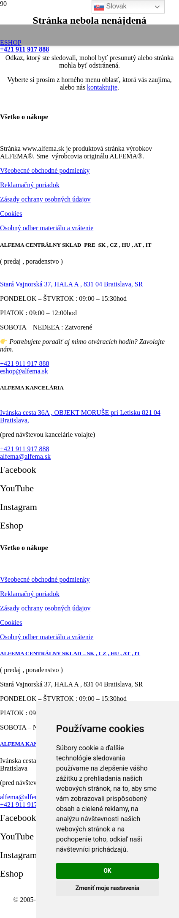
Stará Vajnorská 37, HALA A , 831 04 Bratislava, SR (71, 284)
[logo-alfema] (67, 45)
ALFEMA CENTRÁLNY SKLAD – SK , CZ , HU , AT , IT (70, 653)
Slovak (110, 7)
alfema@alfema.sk (25, 456)
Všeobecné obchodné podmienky (45, 170)
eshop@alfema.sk (24, 371)
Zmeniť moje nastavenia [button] (107, 888)
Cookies (11, 213)
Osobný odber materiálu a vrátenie (46, 228)
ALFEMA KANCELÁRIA (32, 744)
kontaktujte (102, 87)
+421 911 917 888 (24, 363)
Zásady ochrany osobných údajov (45, 199)
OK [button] (107, 870)
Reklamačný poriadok (30, 184)
